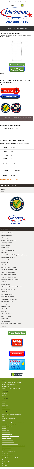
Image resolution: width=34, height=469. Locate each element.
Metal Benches (6, 284)
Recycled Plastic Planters (9, 277)
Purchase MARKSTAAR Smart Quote (10, 444)
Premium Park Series (8, 250)
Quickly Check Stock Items (8, 441)
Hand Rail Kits (6, 245)
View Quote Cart (21, 1)
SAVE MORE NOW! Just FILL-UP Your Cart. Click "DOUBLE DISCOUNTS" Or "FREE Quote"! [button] (17, 118)
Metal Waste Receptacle (8, 289)
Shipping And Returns (7, 461)
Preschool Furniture (7, 294)
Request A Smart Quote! (7, 439)
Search (3, 402)
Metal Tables (5, 291)
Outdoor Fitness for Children (10, 269)
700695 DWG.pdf (8, 128)
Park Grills (5, 318)
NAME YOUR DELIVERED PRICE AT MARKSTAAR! (13, 445)
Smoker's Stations (7, 314)
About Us (4, 420)
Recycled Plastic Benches (9, 274)
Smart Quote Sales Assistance (8, 418)
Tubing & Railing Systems (9, 240)
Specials (4, 395)
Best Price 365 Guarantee (7, 453)
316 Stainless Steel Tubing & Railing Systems (14, 255)
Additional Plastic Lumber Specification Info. (11, 414)
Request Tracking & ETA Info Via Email (10, 436)
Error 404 (4, 459)
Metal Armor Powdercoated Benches (12, 287)
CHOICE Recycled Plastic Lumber (11, 323)
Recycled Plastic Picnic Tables (10, 279)
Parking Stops (6, 306)
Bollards (4, 252)
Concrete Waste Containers (19, 35)
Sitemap (4, 406)
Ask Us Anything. (5, 386)
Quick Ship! (5, 238)
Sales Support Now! (6, 438)
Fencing (4, 304)
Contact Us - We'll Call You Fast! (9, 451)
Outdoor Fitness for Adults (9, 267)
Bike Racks (5, 282)
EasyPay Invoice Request (7, 449)
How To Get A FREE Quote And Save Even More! (13, 422)
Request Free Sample (7, 434)
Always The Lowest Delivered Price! (10, 457)
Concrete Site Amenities (6, 35)
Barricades (5, 311)
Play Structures (6, 265)
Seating (4, 326)
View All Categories (6, 408)
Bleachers (5, 262)
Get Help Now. (12, 1)
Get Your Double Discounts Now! (9, 384)
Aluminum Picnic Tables (8, 257)
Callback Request (6, 432)
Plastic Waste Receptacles (9, 299)
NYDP (3, 416)
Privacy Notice (5, 463)
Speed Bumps (6, 309)
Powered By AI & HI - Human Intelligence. (11, 388)
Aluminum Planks (7, 235)
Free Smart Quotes (6, 455)
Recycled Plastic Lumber (9, 233)
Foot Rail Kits (5, 247)
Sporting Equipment (7, 301)
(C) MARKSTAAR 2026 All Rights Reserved (11, 382)
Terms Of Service (6, 465)
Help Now (4, 428)
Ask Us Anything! (5, 430)
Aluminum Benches (7, 260)
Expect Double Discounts (7, 426)
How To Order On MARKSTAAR (9, 424)
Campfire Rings (6, 316)
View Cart (4, 400)
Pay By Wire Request (6, 447)
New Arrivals (4, 393)
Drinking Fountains (7, 242)
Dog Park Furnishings (8, 296)
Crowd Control (6, 321)
